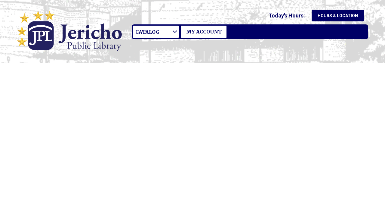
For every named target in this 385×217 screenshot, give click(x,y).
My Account (204, 32)
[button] (288, 15)
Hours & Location (338, 15)
